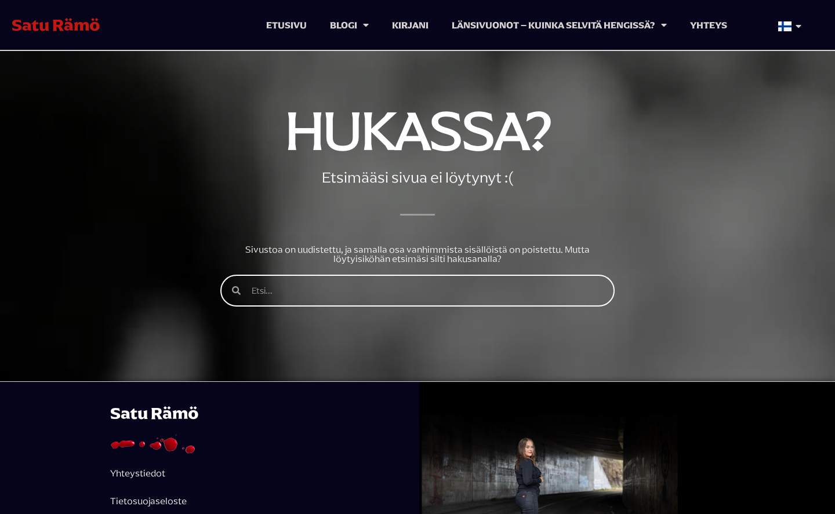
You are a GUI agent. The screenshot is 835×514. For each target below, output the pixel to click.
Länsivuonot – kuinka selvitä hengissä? (559, 24)
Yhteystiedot (137, 473)
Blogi (349, 24)
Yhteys (708, 25)
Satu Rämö (56, 25)
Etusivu (286, 25)
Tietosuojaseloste (149, 501)
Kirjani (410, 25)
